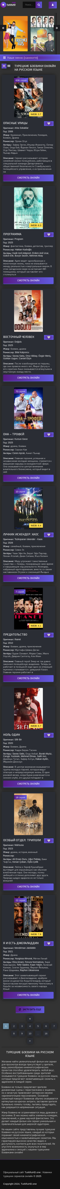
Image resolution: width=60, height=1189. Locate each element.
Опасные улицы (15, 123)
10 (30, 1033)
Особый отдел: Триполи (22, 840)
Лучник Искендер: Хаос (21, 534)
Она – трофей (13, 434)
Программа (12, 234)
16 (46, 1033)
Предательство (15, 634)
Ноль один (11, 734)
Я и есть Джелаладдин (21, 943)
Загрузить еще (30, 1009)
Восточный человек (18, 337)
